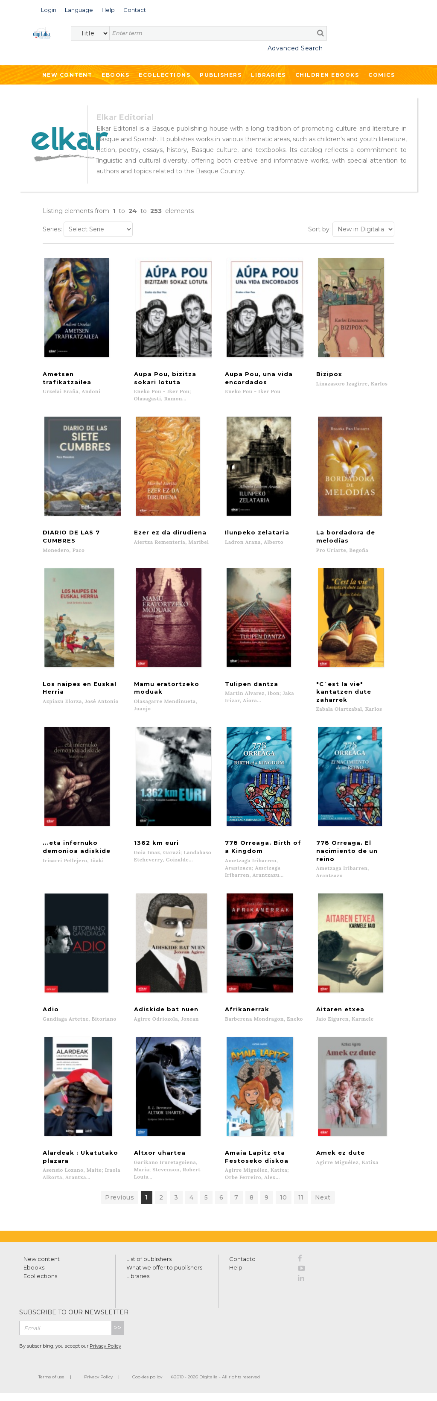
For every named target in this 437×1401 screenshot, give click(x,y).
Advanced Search (295, 48)
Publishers (221, 75)
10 (283, 1205)
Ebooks (115, 75)
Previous (119, 1205)
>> (118, 1336)
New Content (67, 75)
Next (323, 1205)
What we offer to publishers (164, 1275)
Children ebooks (327, 75)
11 (301, 1205)
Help (235, 1275)
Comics (381, 75)
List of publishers (149, 1267)
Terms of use (51, 1385)
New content (41, 1267)
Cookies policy (147, 1385)
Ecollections (164, 75)
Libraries (268, 75)
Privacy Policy (105, 1354)
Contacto (242, 1267)
